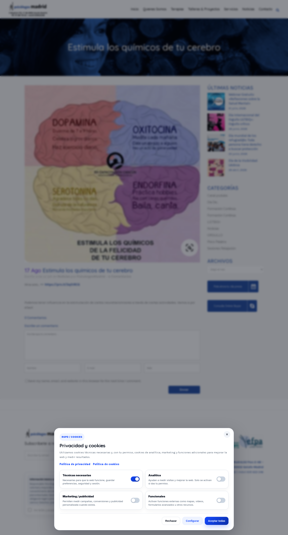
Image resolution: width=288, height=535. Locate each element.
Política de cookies (106, 464)
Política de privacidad (75, 464)
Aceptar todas (216, 520)
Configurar (192, 520)
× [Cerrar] (227, 434)
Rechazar (171, 520)
